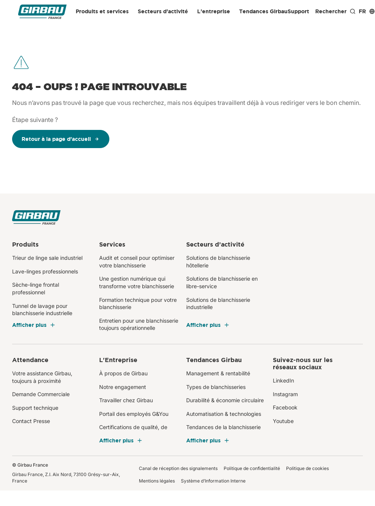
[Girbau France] (42, 11)
